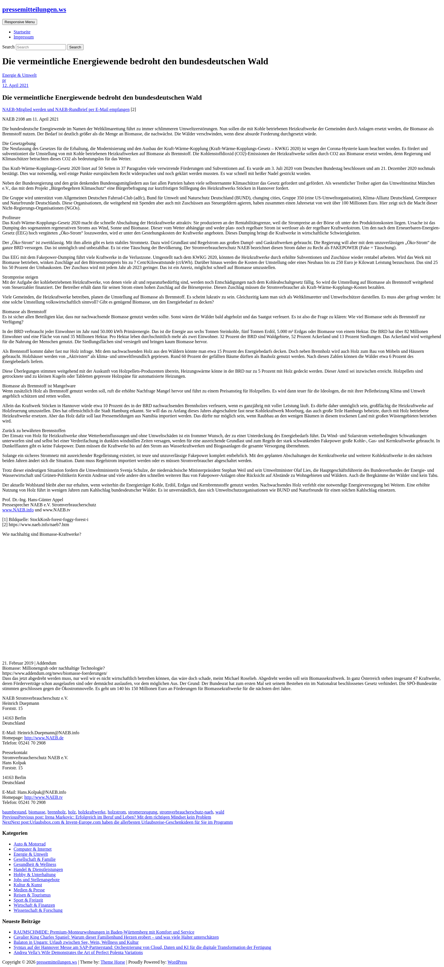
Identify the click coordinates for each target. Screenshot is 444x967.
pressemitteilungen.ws (34, 9)
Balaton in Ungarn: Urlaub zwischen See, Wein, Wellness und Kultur (76, 942)
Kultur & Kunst (28, 884)
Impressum (24, 37)
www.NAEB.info (18, 509)
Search (9, 46)
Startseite (22, 31)
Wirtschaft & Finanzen (34, 905)
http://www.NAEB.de (44, 737)
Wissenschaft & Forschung (38, 910)
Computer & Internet (33, 849)
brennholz (57, 812)
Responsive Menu (20, 22)
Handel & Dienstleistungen (38, 869)
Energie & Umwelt (19, 75)
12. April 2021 (15, 85)
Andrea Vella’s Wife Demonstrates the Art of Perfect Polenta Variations (78, 952)
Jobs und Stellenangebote (37, 879)
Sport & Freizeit (28, 900)
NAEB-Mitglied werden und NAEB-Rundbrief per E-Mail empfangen (66, 109)
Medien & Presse (29, 889)
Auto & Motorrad (30, 844)
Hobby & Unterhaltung (35, 874)
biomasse (36, 812)
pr (4, 80)
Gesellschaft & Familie (35, 859)
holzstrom (117, 812)
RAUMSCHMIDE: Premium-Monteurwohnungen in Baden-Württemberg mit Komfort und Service (104, 932)
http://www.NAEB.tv (43, 797)
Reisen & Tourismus (32, 895)
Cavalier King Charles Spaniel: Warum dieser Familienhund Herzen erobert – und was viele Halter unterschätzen (116, 937)
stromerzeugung (142, 812)
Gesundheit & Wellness (35, 864)
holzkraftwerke (92, 812)
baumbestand (14, 812)
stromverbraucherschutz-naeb (186, 812)
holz (72, 812)
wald (219, 812)
